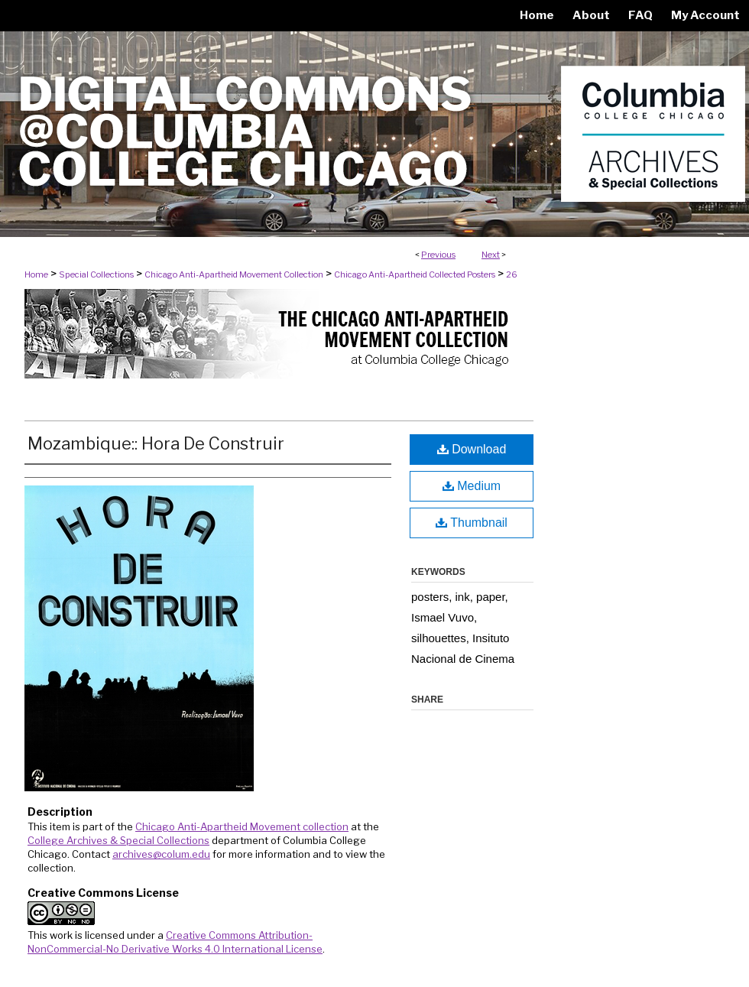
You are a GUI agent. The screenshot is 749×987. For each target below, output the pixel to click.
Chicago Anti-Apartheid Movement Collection (233, 274)
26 (511, 274)
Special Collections (96, 274)
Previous (438, 254)
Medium (472, 485)
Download (472, 449)
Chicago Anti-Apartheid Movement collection (242, 826)
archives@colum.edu (161, 854)
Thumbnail (471, 522)
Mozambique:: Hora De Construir (156, 443)
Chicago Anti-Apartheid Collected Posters (414, 274)
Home (36, 274)
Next (490, 254)
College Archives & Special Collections (118, 840)
